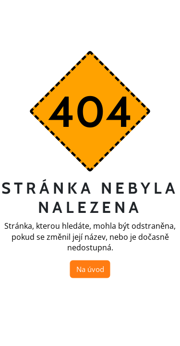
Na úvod (90, 269)
